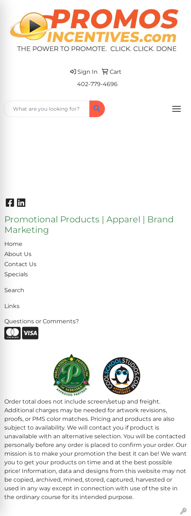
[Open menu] (176, 109)
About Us (17, 254)
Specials (16, 274)
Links (12, 306)
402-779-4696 (97, 84)
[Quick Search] (47, 109)
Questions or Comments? (41, 321)
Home (13, 243)
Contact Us (20, 264)
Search (14, 290)
